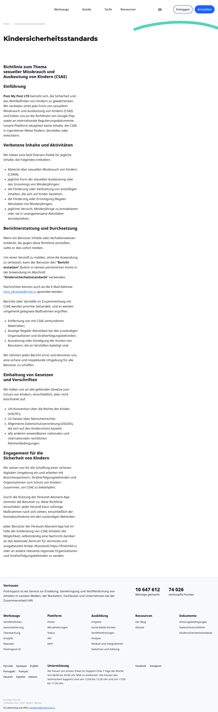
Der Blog (140, 621)
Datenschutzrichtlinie (192, 627)
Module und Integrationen (107, 643)
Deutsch (8, 676)
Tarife (108, 9)
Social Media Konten (103, 627)
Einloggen (183, 9)
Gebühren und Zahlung (105, 649)
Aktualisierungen (57, 627)
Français (23, 671)
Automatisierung (13, 627)
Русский (8, 665)
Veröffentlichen (12, 621)
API (49, 638)
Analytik (8, 638)
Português (9, 671)
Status (51, 632)
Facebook (140, 665)
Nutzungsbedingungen (193, 621)
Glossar (139, 627)
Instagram (156, 665)
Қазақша (21, 665)
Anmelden (205, 9)
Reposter (8, 643)
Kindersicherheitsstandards (195, 632)
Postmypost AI (12, 649)
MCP (50, 643)
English (34, 665)
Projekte (96, 621)
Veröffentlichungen (102, 632)
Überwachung (11, 632)
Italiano (32, 676)
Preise (51, 621)
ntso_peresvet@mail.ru (19, 292)
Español (20, 676)
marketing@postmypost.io (42, 707)
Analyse (95, 638)
